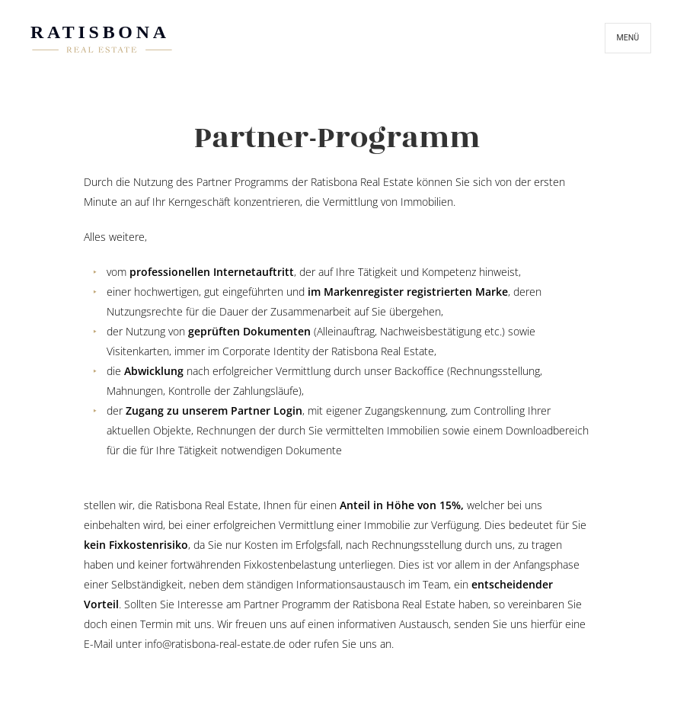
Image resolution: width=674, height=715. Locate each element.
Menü (628, 38)
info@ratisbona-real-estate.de (215, 643)
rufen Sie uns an (352, 643)
